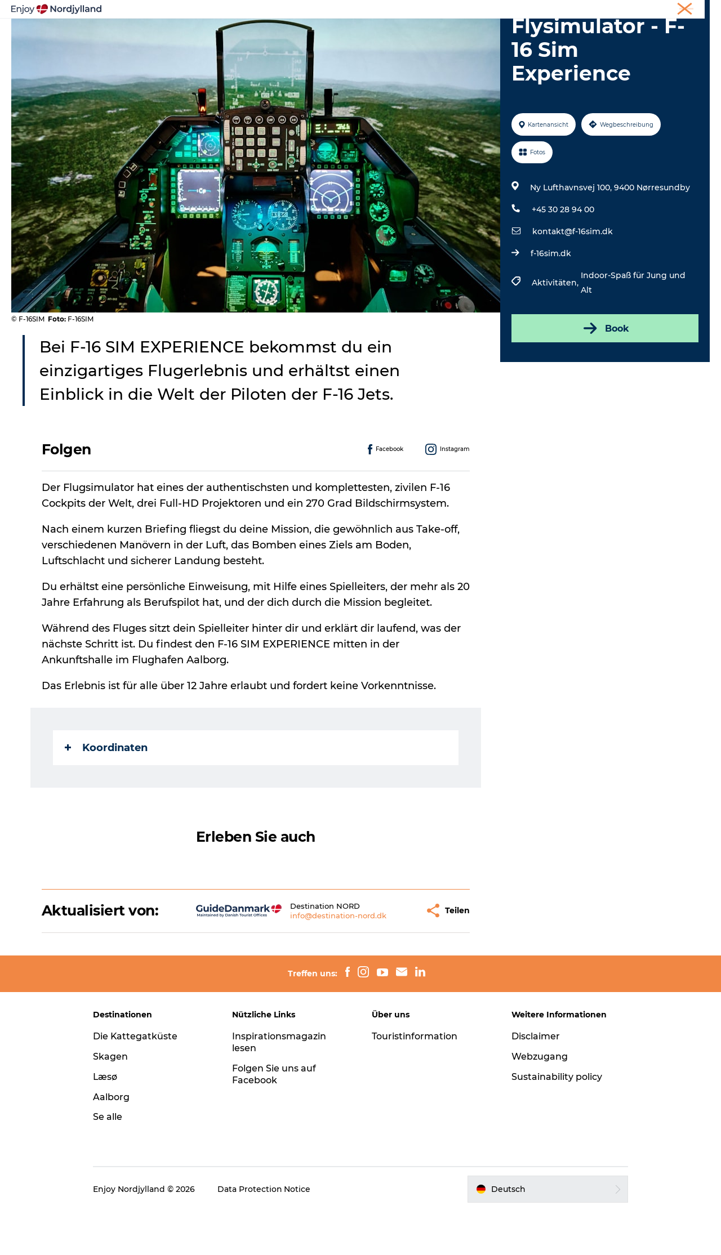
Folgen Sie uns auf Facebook (275, 1117)
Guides (392, 26)
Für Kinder (534, 26)
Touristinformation (414, 1080)
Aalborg (113, 1140)
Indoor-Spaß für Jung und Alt (633, 326)
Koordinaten (106, 791)
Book (605, 372)
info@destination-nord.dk (309, 958)
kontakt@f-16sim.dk (572, 275)
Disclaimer (534, 1080)
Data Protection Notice (266, 1233)
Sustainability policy (555, 1120)
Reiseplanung (254, 26)
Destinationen (330, 26)
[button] (386, 954)
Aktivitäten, (556, 326)
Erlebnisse (186, 26)
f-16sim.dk (551, 297)
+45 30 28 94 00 (563, 253)
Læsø (107, 1120)
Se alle (109, 1160)
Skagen (112, 1100)
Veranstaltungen (459, 26)
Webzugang (538, 1100)
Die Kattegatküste (137, 1080)
